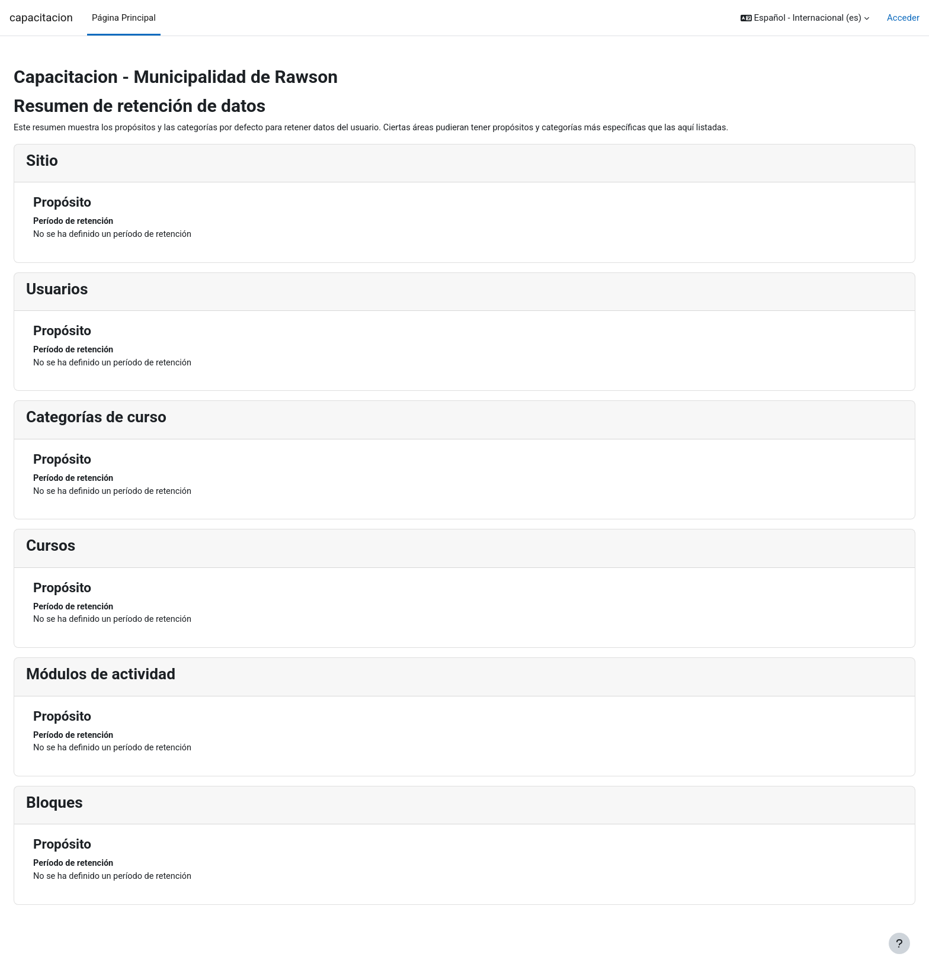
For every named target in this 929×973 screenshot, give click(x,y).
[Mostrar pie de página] (899, 943)
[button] (805, 18)
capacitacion (41, 17)
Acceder (903, 17)
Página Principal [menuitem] (124, 17)
